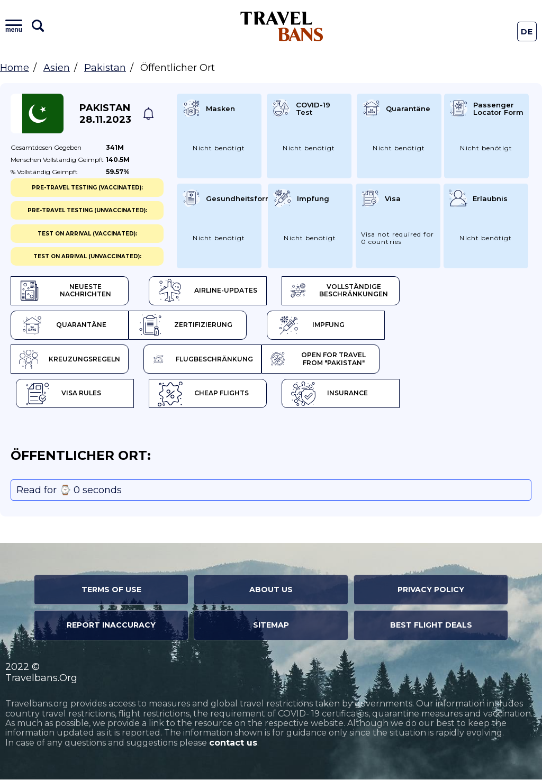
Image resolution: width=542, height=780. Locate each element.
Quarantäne (62, 325)
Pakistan (105, 68)
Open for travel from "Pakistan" (320, 360)
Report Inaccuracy (111, 625)
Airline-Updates (208, 291)
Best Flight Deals (431, 625)
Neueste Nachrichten (65, 291)
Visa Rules (62, 394)
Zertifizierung (185, 325)
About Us (271, 590)
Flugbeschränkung (204, 360)
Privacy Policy (431, 590)
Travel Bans (281, 26)
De (527, 32)
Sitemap (271, 625)
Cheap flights (204, 394)
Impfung (312, 325)
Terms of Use (111, 590)
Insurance (331, 394)
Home (14, 68)
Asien (56, 68)
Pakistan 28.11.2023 (105, 113)
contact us (233, 743)
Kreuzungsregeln (70, 360)
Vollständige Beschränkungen (341, 291)
